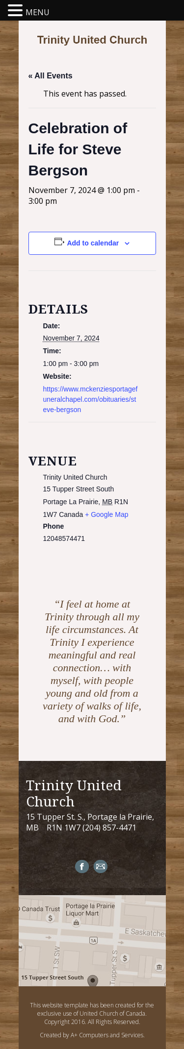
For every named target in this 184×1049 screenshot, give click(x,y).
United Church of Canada (112, 1013)
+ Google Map (106, 514)
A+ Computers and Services (107, 1035)
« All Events (50, 76)
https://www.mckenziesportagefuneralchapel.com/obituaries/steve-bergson (90, 399)
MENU (38, 12)
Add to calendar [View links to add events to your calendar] (93, 243)
